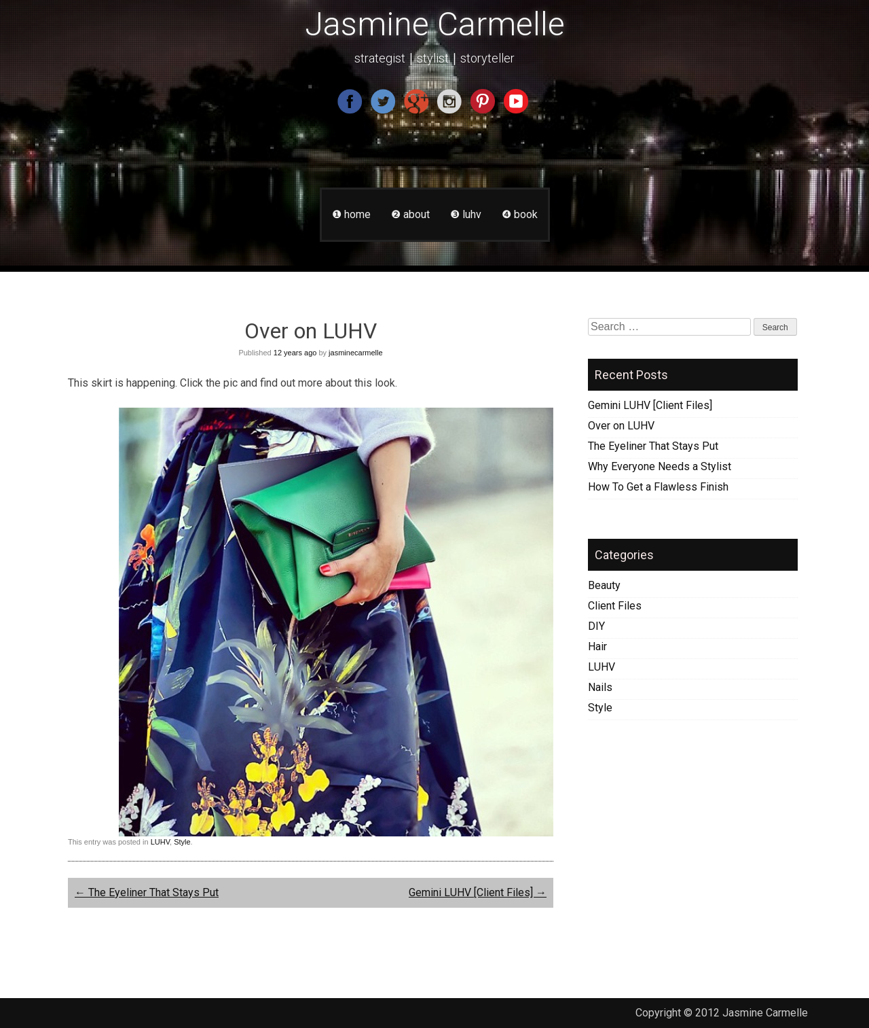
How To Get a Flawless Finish (658, 486)
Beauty (604, 585)
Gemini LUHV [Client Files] (478, 892)
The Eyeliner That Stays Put (147, 892)
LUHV (160, 842)
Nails (600, 687)
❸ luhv (465, 214)
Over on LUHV (621, 425)
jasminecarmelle (355, 353)
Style (182, 842)
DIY (596, 626)
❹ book (520, 214)
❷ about (410, 214)
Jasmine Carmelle (435, 24)
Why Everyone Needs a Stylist (659, 466)
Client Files (615, 605)
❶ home (351, 214)
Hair (597, 646)
